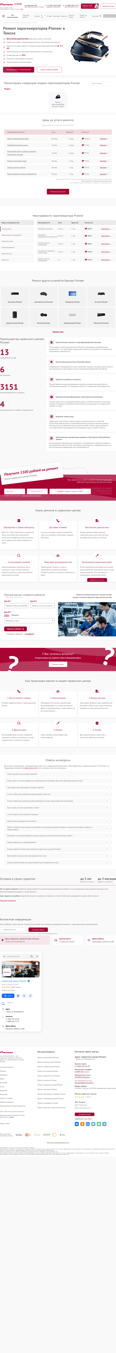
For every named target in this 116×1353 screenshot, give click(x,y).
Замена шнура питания (16, 167)
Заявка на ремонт (83, 16)
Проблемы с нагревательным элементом (47, 236)
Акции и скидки (71, 16)
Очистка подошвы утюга (16, 161)
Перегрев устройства (45, 229)
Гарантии (64, 16)
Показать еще (58, 332)
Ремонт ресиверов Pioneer (47, 1103)
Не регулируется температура (44, 244)
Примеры (3, 1075)
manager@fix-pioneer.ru (84, 1083)
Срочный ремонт (26, 16)
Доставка (56, 16)
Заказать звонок (58, 664)
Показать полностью (8, 901)
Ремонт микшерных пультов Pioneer (51, 1094)
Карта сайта (4, 1124)
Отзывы (49, 16)
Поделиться (77, 1124)
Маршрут (8, 995)
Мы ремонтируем (10, 16)
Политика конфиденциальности (58, 1143)
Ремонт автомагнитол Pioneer (49, 1062)
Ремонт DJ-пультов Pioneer (47, 1071)
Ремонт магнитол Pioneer (47, 1089)
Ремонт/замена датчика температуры (21, 174)
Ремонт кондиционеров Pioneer (50, 1085)
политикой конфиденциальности (31, 495)
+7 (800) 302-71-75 (72, 5)
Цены (37, 16)
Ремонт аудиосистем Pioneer (48, 1076)
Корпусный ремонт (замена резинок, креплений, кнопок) (21, 153)
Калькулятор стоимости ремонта (12, 1106)
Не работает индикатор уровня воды (46, 252)
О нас (43, 16)
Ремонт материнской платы (18, 139)
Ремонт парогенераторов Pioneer (50, 1098)
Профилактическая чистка (17, 145)
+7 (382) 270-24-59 (54, 5)
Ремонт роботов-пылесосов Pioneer (51, 1108)
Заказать (104, 138)
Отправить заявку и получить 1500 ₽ (69, 491)
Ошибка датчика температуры (44, 260)
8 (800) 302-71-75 (82, 1071)
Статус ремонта (109, 16)
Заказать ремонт (15, 629)
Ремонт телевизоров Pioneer (48, 1066)
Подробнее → (106, 229)
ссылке (11, 1117)
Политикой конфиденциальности (47, 933)
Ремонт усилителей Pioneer (48, 1057)
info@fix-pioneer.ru (82, 1077)
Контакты (95, 16)
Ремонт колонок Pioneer (46, 1080)
